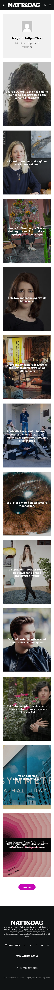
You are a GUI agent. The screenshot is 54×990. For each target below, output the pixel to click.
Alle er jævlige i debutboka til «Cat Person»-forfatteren (27, 846)
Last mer (27, 887)
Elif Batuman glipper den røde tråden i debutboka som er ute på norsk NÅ (27, 709)
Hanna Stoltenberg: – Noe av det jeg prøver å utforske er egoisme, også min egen (27, 231)
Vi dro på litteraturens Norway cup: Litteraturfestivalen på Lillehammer (27, 368)
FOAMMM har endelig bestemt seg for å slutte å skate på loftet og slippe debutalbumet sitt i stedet (27, 436)
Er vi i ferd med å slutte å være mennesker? (27, 504)
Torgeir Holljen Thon (27, 38)
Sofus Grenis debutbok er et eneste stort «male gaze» (27, 641)
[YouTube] (42, 945)
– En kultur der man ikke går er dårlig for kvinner (27, 163)
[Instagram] (36, 945)
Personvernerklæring (27, 956)
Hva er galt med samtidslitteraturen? (27, 777)
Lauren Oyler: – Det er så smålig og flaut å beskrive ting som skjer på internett (27, 95)
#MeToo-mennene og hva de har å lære (27, 300)
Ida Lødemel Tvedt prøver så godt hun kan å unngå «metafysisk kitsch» (27, 572)
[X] (31, 945)
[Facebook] (25, 945)
